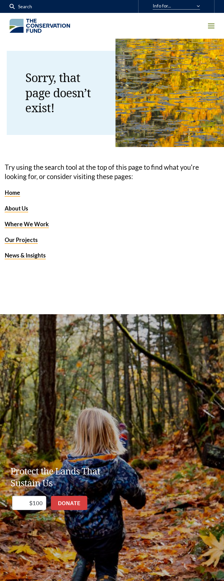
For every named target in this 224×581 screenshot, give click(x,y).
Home (12, 192)
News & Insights (25, 255)
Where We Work (27, 224)
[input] (50, 6)
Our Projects (21, 239)
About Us (16, 208)
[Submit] (12, 6)
